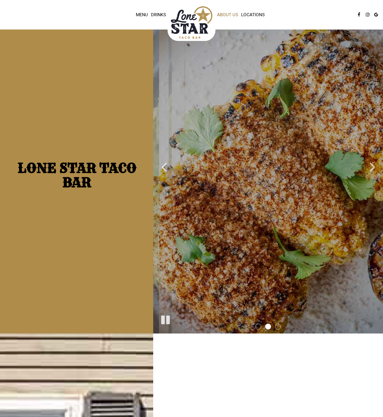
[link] (191, 22)
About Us (227, 14)
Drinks (158, 14)
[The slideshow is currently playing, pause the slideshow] (165, 319)
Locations (253, 14)
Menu (142, 14)
